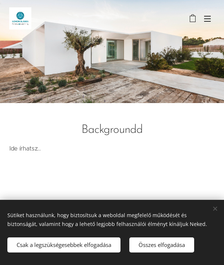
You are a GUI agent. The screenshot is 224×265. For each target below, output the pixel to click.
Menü (207, 18)
